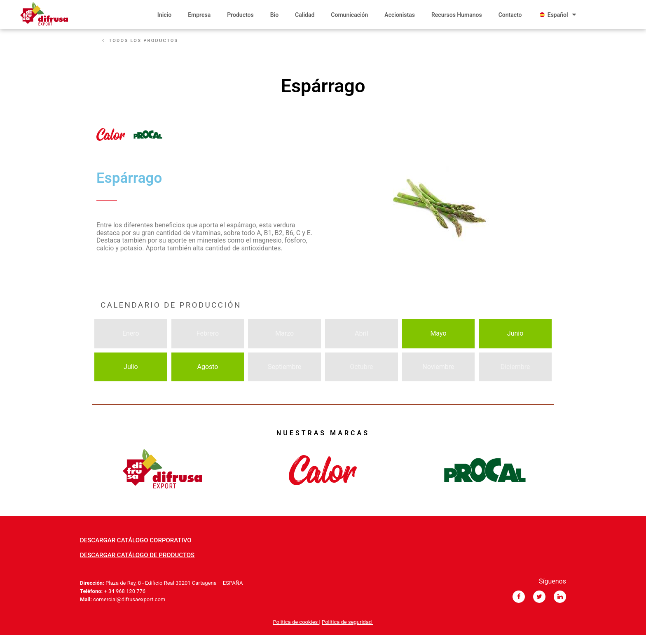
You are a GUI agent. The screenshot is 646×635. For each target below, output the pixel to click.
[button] (140, 40)
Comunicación (349, 15)
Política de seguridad (347, 622)
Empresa (199, 15)
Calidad (304, 15)
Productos (240, 15)
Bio (274, 15)
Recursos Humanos (456, 15)
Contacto (510, 15)
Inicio (164, 15)
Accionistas (399, 15)
